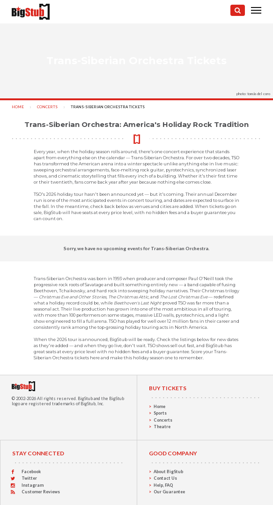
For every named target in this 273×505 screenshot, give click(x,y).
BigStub (85, 398)
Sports (160, 413)
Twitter (29, 478)
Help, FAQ (163, 485)
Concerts (47, 106)
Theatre (162, 426)
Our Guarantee (169, 491)
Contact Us (165, 478)
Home (18, 106)
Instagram (33, 485)
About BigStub (168, 471)
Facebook (31, 471)
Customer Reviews (41, 492)
